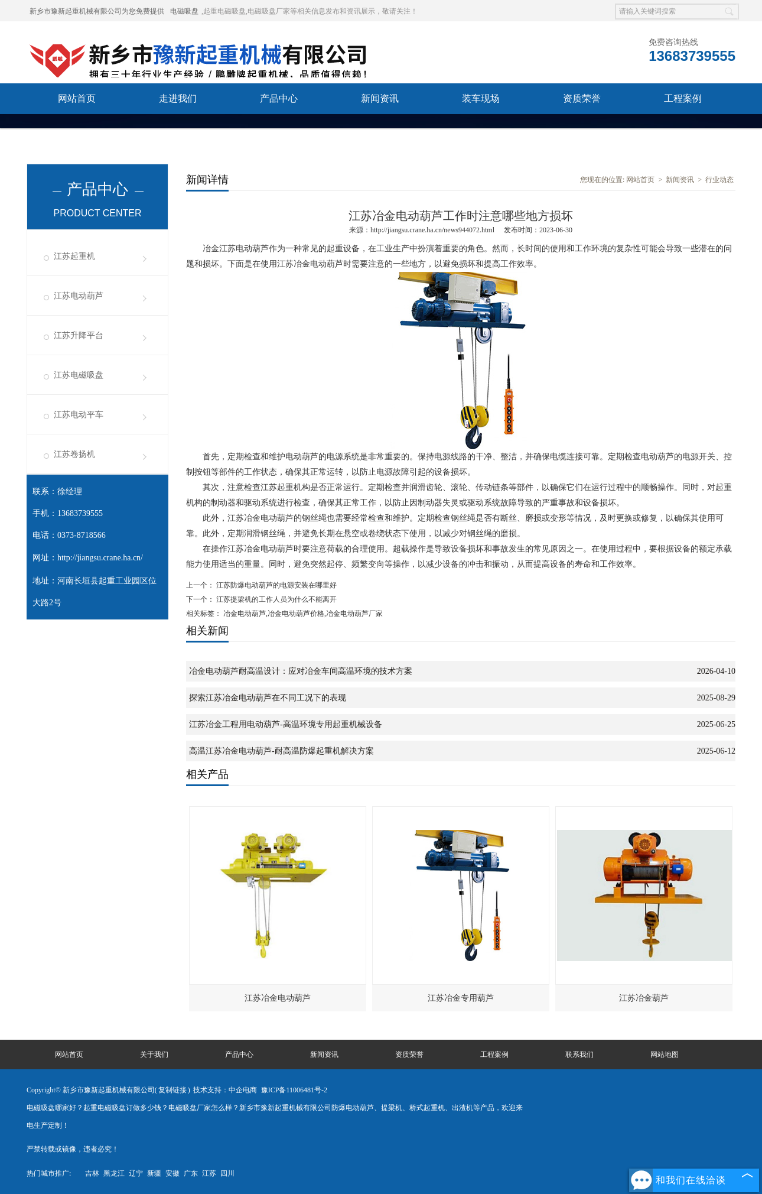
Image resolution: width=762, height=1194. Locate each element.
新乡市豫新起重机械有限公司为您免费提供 (97, 11)
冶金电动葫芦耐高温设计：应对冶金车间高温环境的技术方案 (300, 671)
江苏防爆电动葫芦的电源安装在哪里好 (275, 585)
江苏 (209, 1173)
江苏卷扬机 (74, 454)
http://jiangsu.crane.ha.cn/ (100, 557)
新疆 (154, 1173)
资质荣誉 (582, 98)
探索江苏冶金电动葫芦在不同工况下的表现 (267, 697)
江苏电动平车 (78, 414)
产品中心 (279, 98)
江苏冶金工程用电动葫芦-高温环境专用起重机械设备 (285, 724)
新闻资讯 (380, 98)
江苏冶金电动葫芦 (278, 998)
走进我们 (178, 98)
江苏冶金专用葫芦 (461, 998)
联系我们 (77, 129)
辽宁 (136, 1173)
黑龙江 (114, 1173)
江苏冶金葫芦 (644, 998)
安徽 (172, 1173)
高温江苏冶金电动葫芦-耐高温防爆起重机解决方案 (281, 751)
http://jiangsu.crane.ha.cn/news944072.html (432, 230)
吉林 (92, 1173)
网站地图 (664, 1054)
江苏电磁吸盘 (78, 375)
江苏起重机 (74, 256)
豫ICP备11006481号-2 (294, 1090)
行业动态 (719, 180)
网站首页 (77, 98)
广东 (191, 1173)
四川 (227, 1173)
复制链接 (172, 1090)
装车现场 (481, 98)
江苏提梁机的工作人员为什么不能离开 (275, 599)
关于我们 (154, 1054)
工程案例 (683, 98)
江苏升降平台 (78, 335)
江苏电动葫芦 (78, 295)
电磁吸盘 (184, 11)
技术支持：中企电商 (225, 1090)
